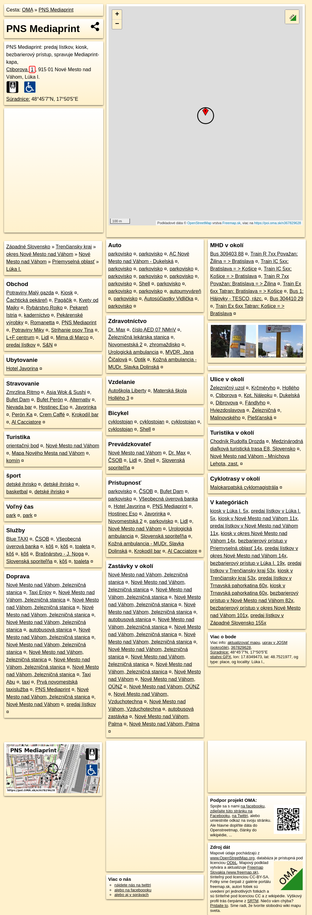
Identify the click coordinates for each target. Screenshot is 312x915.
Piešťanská (259, 417)
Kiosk (67, 292)
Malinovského (225, 417)
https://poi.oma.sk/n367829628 (277, 223)
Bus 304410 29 (286, 298)
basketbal (17, 491)
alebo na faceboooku (132, 890)
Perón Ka (22, 414)
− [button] (117, 24)
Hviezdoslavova (227, 410)
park (11, 515)
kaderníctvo (37, 315)
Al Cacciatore (26, 422)
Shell (144, 283)
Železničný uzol (227, 387)
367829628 (241, 647)
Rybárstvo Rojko (44, 307)
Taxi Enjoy (40, 592)
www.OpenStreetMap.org (232, 858)
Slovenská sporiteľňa (29, 561)
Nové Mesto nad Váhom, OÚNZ (164, 686)
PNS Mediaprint (56, 9)
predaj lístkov (20, 345)
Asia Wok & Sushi (66, 392)
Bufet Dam (18, 399)
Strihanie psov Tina (72, 330)
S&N (48, 345)
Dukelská (289, 395)
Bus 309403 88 (227, 253)
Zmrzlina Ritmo (23, 392)
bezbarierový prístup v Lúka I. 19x (247, 563)
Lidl (45, 337)
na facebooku (253, 806)
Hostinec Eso (53, 407)
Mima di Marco (72, 337)
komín (13, 460)
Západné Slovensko (28, 246)
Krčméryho (263, 387)
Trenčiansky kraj (74, 246)
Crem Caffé (52, 414)
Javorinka (85, 407)
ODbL (232, 862)
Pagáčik (63, 300)
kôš (50, 546)
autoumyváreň (185, 291)
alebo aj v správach (131, 894)
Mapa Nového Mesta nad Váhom (48, 453)
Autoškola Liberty (127, 390)
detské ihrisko (21, 484)
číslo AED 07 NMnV (154, 329)
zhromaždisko (164, 344)
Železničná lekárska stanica (139, 337)
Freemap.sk (231, 223)
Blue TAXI (17, 539)
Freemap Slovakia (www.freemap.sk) (236, 869)
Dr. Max (116, 329)
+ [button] (117, 14)
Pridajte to (219, 905)
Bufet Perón (50, 399)
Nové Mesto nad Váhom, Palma (164, 724)
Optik (140, 359)
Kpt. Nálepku (258, 395)
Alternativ (80, 399)
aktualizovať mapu (243, 642)
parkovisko (120, 253)
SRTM (252, 901)
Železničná (264, 410)
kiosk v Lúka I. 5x (229, 511)
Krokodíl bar (85, 414)
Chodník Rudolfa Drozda (237, 441)
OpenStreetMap (199, 223)
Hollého (290, 387)
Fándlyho (255, 402)
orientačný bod (22, 445)
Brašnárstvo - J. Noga (59, 554)
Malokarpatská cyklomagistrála (244, 487)
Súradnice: (18, 99)
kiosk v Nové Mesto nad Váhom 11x (257, 518)
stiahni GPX (220, 656)
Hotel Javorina (22, 368)
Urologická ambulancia (133, 352)
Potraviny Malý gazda (30, 292)
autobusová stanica (50, 629)
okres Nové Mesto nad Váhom (39, 254)
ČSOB (42, 539)
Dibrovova (227, 402)
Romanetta (42, 322)
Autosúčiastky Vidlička (168, 298)
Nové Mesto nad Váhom (72, 445)
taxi (26, 682)
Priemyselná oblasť (73, 261)
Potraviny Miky (28, 330)
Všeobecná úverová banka (168, 498)
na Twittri (240, 815)
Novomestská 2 (125, 344)
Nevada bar (19, 407)
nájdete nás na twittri (132, 885)
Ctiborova (20, 69)
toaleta (82, 546)
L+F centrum (20, 337)
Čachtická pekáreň (27, 300)
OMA (27, 9)
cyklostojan (120, 421)
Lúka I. (13, 269)
